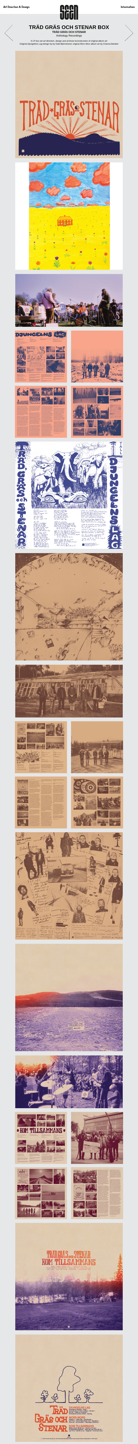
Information (128, 7)
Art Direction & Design (16, 7)
